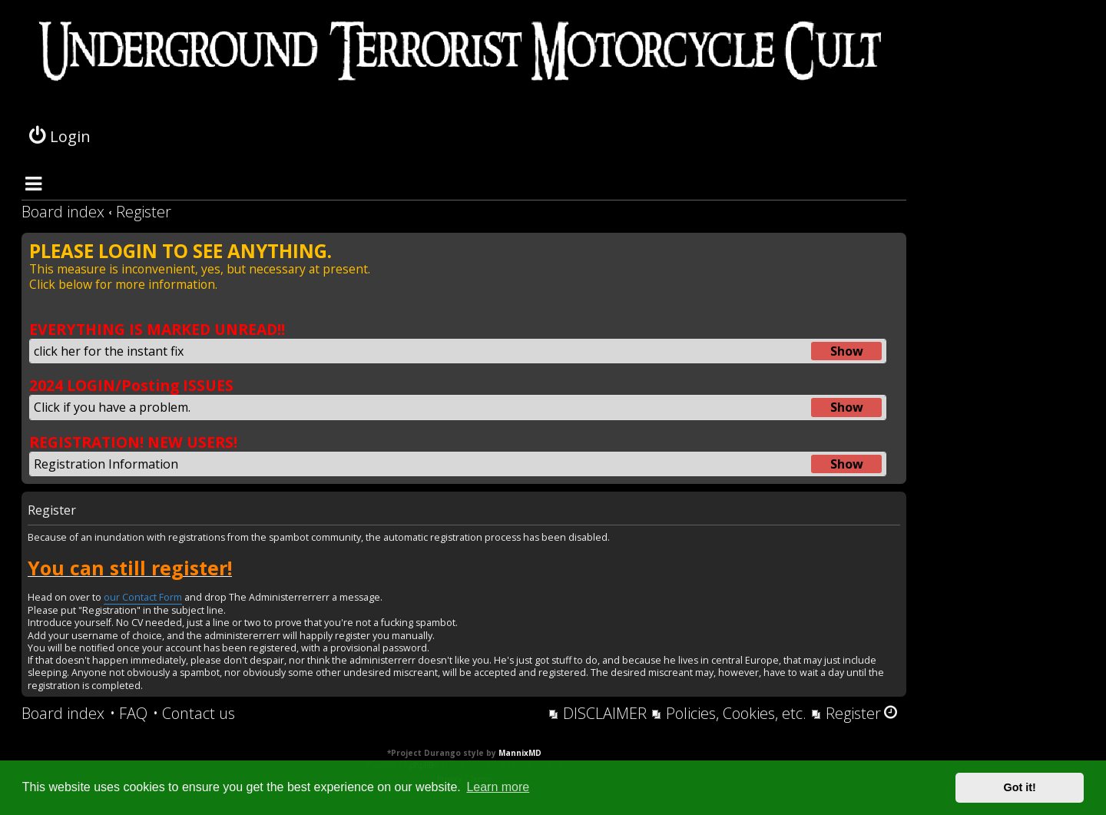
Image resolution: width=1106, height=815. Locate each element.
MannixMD (519, 752)
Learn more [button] (497, 786)
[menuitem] (128, 713)
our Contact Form (143, 597)
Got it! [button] (1020, 787)
